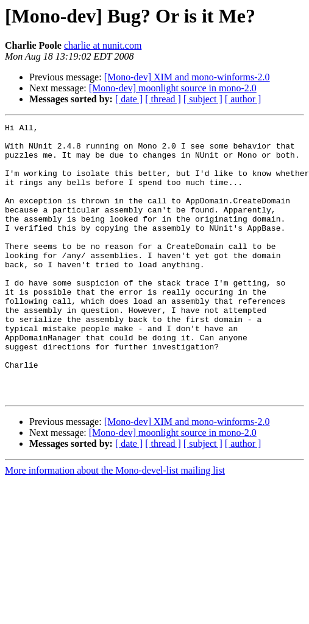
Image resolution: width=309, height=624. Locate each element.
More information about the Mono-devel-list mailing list (115, 525)
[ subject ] (202, 99)
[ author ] (243, 99)
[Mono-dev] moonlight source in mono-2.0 (173, 88)
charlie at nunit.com (103, 45)
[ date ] (129, 99)
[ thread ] (163, 99)
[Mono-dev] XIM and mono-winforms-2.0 (187, 77)
